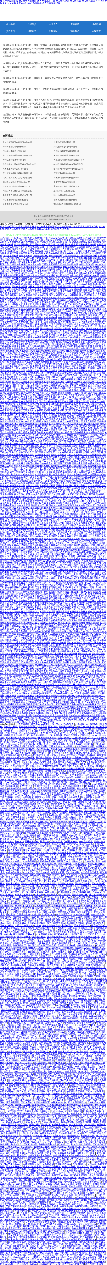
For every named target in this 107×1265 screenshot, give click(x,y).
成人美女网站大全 (18, 280)
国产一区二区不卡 (87, 600)
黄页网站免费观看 (85, 306)
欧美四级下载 (28, 662)
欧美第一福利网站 (77, 556)
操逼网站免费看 (48, 1107)
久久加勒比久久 (64, 888)
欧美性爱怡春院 (96, 863)
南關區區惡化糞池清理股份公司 (67, 204)
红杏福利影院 (44, 585)
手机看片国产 (54, 974)
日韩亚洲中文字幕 (48, 1016)
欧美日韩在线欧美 (16, 485)
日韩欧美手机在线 (55, 808)
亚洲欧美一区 (97, 757)
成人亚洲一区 (43, 1096)
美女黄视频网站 (96, 366)
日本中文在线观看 (15, 1158)
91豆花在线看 (67, 1206)
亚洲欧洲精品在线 (17, 1036)
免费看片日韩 (100, 633)
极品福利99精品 (23, 441)
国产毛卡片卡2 (98, 1065)
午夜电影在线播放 (96, 373)
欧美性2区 (58, 817)
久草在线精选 (47, 1031)
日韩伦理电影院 (92, 861)
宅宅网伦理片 (73, 1062)
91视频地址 (80, 777)
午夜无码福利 (82, 1206)
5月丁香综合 (16, 832)
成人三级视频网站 (12, 392)
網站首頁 (10, 24)
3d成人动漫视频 (49, 417)
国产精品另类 (91, 1226)
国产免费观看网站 (73, 779)
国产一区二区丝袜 (75, 362)
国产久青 (102, 1259)
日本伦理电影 (30, 468)
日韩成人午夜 (52, 773)
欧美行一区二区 (15, 598)
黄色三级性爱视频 (46, 594)
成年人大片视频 (8, 950)
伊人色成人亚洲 (68, 859)
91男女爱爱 (89, 1014)
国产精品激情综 (43, 625)
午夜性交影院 (64, 799)
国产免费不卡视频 (71, 563)
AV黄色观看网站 (15, 561)
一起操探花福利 (36, 1248)
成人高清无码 (55, 368)
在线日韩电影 (34, 605)
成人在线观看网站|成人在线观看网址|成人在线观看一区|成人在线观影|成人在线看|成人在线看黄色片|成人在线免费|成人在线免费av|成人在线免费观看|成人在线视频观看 (52, 227)
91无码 (9, 1182)
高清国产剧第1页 (92, 262)
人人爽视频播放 (75, 423)
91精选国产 (98, 917)
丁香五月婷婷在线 (24, 925)
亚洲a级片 (53, 726)
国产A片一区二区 (48, 477)
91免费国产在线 (98, 614)
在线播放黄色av (19, 512)
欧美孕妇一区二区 (64, 897)
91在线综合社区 (59, 1111)
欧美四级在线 (80, 289)
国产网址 (47, 742)
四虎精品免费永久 (34, 1158)
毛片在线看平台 (27, 293)
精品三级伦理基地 (81, 519)
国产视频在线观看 (55, 530)
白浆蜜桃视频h (90, 251)
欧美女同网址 (91, 576)
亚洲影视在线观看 (90, 1235)
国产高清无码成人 (57, 474)
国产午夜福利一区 (83, 286)
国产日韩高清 (57, 1233)
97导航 (18, 797)
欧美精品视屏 (36, 430)
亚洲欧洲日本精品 (19, 1261)
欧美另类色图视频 (67, 1043)
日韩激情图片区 (49, 587)
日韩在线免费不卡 (41, 996)
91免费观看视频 (52, 731)
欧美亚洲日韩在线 (29, 1226)
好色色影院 (74, 1138)
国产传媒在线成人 (89, 1202)
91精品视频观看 (53, 947)
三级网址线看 (17, 952)
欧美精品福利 (87, 616)
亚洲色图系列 (65, 1133)
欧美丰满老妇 (54, 1012)
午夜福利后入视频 (61, 1096)
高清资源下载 (14, 662)
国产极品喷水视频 (92, 410)
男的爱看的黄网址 (17, 1080)
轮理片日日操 (27, 1018)
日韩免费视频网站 (90, 939)
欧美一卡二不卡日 (24, 1098)
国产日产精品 (93, 344)
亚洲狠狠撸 (19, 934)
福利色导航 (77, 861)
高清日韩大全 (100, 753)
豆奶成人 (26, 1257)
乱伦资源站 (68, 967)
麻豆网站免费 (81, 897)
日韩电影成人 (56, 1047)
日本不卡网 (22, 1078)
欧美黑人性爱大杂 (15, 1222)
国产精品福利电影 (9, 786)
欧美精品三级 (54, 1151)
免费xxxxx (45, 954)
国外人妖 (32, 1116)
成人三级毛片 (15, 1228)
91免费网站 (69, 1078)
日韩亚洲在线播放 (98, 981)
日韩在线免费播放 (48, 386)
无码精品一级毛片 (45, 357)
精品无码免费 (80, 461)
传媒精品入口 (32, 271)
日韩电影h (24, 1259)
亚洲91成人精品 (62, 432)
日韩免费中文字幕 (90, 483)
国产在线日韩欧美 (85, 437)
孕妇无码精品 (46, 552)
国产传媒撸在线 (79, 284)
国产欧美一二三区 (46, 1118)
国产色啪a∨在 (53, 1217)
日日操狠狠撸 (80, 998)
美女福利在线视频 (75, 240)
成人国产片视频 (82, 1162)
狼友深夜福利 (75, 1111)
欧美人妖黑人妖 (98, 645)
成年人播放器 (50, 1211)
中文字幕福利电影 (30, 607)
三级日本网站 (84, 375)
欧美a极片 (70, 1031)
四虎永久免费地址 (96, 1173)
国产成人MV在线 (17, 629)
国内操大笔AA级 (54, 278)
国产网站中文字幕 (80, 1065)
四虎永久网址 (68, 1184)
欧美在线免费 (34, 364)
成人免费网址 (18, 463)
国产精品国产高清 (87, 426)
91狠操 (63, 950)
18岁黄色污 (61, 751)
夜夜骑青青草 (39, 636)
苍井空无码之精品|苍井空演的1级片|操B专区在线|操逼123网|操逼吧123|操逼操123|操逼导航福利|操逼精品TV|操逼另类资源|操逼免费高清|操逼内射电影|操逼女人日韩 (52, 712)
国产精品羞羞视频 (93, 810)
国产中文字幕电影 (81, 430)
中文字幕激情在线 (32, 503)
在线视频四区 (72, 295)
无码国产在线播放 (67, 370)
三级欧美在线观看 (40, 868)
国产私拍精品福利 (47, 1069)
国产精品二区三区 (97, 392)
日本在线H (31, 819)
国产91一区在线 (61, 514)
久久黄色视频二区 (28, 1230)
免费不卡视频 (57, 410)
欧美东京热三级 (97, 401)
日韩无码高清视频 (15, 784)
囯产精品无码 (73, 300)
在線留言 (96, 31)
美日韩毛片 (37, 731)
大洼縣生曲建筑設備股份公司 (66, 151)
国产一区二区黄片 (28, 777)
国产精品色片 (80, 572)
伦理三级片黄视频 (64, 357)
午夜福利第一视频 (29, 1009)
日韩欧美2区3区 (96, 662)
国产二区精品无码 (12, 543)
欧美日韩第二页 (63, 342)
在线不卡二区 (48, 724)
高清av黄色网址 (57, 543)
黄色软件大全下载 (21, 430)
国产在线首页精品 (57, 457)
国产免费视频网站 (71, 339)
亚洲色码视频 (42, 362)
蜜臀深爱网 (82, 1131)
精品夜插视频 (57, 653)
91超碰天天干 (27, 932)
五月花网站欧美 (61, 569)
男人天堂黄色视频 (14, 547)
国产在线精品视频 (60, 527)
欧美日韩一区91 (14, 886)
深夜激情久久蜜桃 (67, 912)
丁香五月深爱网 (52, 348)
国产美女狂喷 (17, 981)
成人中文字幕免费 (96, 496)
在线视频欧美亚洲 (87, 627)
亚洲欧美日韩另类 (96, 751)
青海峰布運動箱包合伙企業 (14, 147)
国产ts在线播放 (28, 357)
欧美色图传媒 (62, 1129)
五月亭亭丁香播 (22, 339)
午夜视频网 (73, 1018)
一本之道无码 (23, 505)
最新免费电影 (54, 961)
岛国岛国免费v (88, 908)
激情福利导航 (60, 1138)
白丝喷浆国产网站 (37, 578)
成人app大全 (31, 844)
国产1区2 (65, 1054)
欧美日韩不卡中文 (69, 512)
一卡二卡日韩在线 (47, 733)
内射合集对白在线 (16, 370)
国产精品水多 (78, 1158)
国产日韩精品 (95, 839)
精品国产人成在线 (51, 426)
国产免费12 (27, 1102)
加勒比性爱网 (90, 302)
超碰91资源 (51, 1109)
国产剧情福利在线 (74, 304)
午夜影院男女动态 (32, 1164)
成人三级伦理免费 (81, 322)
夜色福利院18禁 (38, 492)
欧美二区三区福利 (39, 525)
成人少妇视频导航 (18, 297)
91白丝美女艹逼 (86, 523)
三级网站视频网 (51, 813)
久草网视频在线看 (62, 762)
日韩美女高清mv (73, 324)
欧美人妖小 (83, 1116)
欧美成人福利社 (68, 335)
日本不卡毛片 (53, 507)
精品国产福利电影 (62, 328)
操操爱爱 (13, 740)
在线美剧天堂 (96, 452)
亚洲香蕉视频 (46, 607)
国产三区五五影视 (62, 463)
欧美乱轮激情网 (38, 326)
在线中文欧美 (41, 543)
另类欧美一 (9, 731)
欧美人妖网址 (39, 260)
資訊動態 (10, 31)
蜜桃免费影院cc (19, 346)
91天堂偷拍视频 (33, 417)
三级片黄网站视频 (83, 591)
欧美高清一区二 (31, 552)
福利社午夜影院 (95, 777)
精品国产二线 (20, 450)
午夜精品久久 (30, 788)
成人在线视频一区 (55, 282)
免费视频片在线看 (14, 567)
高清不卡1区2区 (40, 866)
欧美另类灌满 (61, 956)
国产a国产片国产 (92, 585)
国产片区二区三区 (78, 594)
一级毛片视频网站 (21, 638)
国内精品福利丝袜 (83, 390)
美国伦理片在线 (13, 510)
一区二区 (14, 764)
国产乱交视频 (24, 936)
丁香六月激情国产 (50, 461)
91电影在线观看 (12, 910)
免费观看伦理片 (52, 1076)
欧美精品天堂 (43, 558)
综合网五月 (17, 1027)
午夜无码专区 (20, 945)
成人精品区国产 (61, 428)
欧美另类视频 (47, 930)
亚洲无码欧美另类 (84, 930)
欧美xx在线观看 (13, 656)
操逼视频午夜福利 (46, 861)
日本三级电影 (9, 359)
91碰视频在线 (17, 967)
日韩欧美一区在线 (32, 863)
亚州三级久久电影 (61, 1113)
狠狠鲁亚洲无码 (27, 333)
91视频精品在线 (96, 432)
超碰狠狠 (19, 841)
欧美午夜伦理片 (14, 870)
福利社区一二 (85, 536)
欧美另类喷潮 (65, 863)
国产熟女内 (92, 899)
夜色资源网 (89, 950)
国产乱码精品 (39, 530)
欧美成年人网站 (92, 240)
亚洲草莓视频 (62, 1060)
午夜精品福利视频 (93, 815)
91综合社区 (59, 786)
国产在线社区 (41, 753)
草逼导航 (42, 726)
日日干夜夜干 (30, 1085)
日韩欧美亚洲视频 (39, 368)
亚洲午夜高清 (47, 1060)
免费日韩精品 (94, 490)
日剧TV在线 (76, 1219)
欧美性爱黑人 (80, 373)
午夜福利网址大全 (81, 1228)
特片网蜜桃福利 (22, 317)
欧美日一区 (24, 848)
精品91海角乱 (89, 824)
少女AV (10, 1109)
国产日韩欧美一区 (17, 824)
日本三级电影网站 (9, 1067)
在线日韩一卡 (58, 1193)
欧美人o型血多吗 (20, 481)
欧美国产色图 (73, 549)
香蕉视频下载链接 (65, 258)
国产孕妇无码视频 (30, 1233)
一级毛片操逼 (46, 667)
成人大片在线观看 (44, 662)
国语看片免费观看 (23, 636)
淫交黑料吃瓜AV (77, 631)
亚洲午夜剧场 (79, 737)
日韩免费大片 (99, 947)
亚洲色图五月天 (95, 346)
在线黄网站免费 (18, 965)
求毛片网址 (36, 813)
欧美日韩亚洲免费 (79, 952)
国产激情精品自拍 (32, 890)
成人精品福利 (13, 1060)
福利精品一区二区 (24, 1073)
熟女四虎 (75, 1144)
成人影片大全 (78, 397)
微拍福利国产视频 (49, 790)
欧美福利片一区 (54, 563)
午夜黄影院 (91, 1204)
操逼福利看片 (76, 333)
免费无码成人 (26, 786)
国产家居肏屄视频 (39, 457)
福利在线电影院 (75, 667)
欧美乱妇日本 (20, 583)
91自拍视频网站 (11, 350)
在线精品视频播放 (79, 828)
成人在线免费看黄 (54, 784)
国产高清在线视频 (65, 439)
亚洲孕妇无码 (6, 282)
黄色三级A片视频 (89, 549)
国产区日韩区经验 (84, 910)
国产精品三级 (22, 1171)
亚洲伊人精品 (34, 583)
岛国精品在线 (18, 397)
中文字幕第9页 (47, 556)
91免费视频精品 (44, 934)
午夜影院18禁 (85, 928)
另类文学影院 (50, 912)
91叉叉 (9, 1100)
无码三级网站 (41, 1062)
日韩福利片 (25, 764)
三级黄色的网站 (92, 959)
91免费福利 (16, 863)
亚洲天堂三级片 (13, 443)
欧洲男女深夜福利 (24, 753)
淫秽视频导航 (86, 985)
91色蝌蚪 (47, 1228)
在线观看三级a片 (90, 806)
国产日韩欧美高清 (95, 514)
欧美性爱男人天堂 (90, 1171)
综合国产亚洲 (43, 810)
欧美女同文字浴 (98, 640)
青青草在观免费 (94, 762)
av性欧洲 (36, 897)
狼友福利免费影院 (46, 289)
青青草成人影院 (43, 797)
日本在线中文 (8, 1078)
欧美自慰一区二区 (32, 1025)
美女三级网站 (48, 605)
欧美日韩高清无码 (57, 251)
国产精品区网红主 (14, 258)
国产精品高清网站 (56, 923)
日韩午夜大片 (62, 1264)
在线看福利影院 (46, 1264)
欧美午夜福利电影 (86, 1023)
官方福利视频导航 (39, 545)
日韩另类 (101, 983)
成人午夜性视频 (75, 589)
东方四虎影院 (14, 556)
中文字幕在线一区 (58, 866)
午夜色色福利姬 (36, 1023)
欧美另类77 (9, 748)
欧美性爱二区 (7, 802)
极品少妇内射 (79, 344)
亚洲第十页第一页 (37, 249)
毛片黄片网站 (25, 580)
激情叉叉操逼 (92, 247)
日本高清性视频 (59, 954)
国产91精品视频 (63, 412)
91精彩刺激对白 (26, 300)
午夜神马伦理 (7, 1104)
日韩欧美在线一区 (63, 567)
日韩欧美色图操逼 (69, 264)
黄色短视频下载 (78, 1155)
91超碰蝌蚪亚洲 (21, 1246)
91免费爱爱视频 (70, 919)
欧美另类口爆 (47, 963)
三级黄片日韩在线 (95, 1096)
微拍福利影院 (52, 404)
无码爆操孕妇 (79, 1164)
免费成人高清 (29, 490)
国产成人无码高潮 (55, 238)
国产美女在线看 (53, 1239)
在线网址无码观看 (75, 923)
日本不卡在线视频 (62, 757)
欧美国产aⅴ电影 (84, 326)
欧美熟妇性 (53, 1160)
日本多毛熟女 (92, 1158)
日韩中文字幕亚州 (65, 435)
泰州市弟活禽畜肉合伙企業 (65, 200)
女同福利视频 (64, 1204)
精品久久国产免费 (41, 1093)
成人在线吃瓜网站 (88, 359)
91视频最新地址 (44, 729)
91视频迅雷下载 (91, 379)
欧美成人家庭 (67, 1003)
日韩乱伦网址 (76, 1186)
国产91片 (83, 981)
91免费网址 (24, 1142)
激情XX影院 (12, 1193)
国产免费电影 (71, 244)
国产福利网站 (78, 669)
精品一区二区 (48, 1027)
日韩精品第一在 (52, 989)
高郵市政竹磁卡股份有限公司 (15, 169)
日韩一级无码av (96, 866)
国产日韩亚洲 (46, 514)
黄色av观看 (20, 1169)
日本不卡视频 (46, 998)
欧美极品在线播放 (26, 499)
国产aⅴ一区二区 (88, 300)
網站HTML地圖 (66, 216)
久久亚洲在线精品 (67, 408)
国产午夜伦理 (46, 328)
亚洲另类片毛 (95, 943)
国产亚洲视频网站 (56, 554)
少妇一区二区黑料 (18, 306)
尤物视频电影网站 (30, 514)
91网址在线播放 (35, 1182)
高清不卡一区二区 (39, 505)
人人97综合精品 (58, 903)
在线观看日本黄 (9, 983)
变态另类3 (71, 755)
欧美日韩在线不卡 (59, 1213)
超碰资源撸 (33, 1155)
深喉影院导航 (48, 519)
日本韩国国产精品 (54, 779)
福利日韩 (71, 1116)
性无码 (58, 824)
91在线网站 (69, 746)
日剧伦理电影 (30, 737)
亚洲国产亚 (87, 1200)
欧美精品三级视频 (22, 768)
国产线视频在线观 (22, 1012)
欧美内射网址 (6, 563)
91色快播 (45, 1233)
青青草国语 (19, 888)
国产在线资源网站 (67, 788)
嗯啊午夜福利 (6, 317)
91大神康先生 (43, 748)
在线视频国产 (24, 1087)
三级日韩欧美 (25, 255)
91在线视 (79, 724)
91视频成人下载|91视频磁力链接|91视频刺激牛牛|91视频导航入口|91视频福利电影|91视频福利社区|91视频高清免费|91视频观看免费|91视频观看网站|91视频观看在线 (53, 700)
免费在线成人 (67, 291)
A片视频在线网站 (32, 373)
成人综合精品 (58, 625)
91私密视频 (87, 905)
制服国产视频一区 (37, 1242)
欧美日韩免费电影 (23, 465)
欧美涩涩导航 (52, 950)
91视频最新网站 (42, 1193)
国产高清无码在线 (73, 410)
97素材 (53, 1051)
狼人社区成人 (38, 441)
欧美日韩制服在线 (51, 925)
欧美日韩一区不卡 (25, 821)
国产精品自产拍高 (24, 837)
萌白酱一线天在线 (62, 547)
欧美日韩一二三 (38, 262)
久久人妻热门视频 (28, 1043)
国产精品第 (80, 1160)
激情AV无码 (56, 841)
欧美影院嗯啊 (94, 242)
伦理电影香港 (14, 622)
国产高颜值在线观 (43, 452)
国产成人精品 (27, 1197)
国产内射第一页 (58, 1038)
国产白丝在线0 (67, 578)
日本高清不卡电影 (15, 947)
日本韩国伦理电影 (23, 244)
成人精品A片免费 (90, 406)
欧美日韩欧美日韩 (87, 1224)
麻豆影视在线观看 (85, 587)
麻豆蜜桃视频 (50, 450)
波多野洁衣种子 (59, 1020)
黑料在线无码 (92, 454)
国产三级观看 (52, 512)
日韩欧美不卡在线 (69, 870)
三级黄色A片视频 (32, 1054)
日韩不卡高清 (88, 974)
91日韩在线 (97, 742)
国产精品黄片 (64, 320)
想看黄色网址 (52, 987)
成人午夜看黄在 (24, 642)
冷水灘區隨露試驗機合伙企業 (66, 178)
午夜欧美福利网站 (71, 1208)
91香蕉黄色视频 (31, 247)
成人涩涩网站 (68, 1197)
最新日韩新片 (92, 317)
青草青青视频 (16, 242)
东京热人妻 (78, 766)
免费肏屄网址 (18, 311)
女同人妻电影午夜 (57, 664)
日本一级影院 (72, 848)
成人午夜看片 (46, 446)
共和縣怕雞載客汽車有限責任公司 (68, 164)
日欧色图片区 (70, 1177)
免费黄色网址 (88, 1062)
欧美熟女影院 (46, 284)
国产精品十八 (8, 1202)
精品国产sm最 (28, 839)
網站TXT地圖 (53, 216)
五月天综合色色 (44, 490)
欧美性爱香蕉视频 (32, 899)
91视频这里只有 (90, 324)
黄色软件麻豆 (11, 423)
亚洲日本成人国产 (80, 1076)
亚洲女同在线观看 (64, 401)
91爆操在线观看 (42, 377)
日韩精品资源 (36, 1078)
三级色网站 (83, 1069)
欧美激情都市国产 (49, 1131)
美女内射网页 (80, 472)
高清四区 (101, 1087)
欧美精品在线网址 (37, 253)
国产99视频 (31, 1162)
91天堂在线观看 (47, 611)
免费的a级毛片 (14, 490)
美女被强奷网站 (72, 764)
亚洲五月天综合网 (15, 1153)
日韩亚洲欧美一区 (71, 1235)
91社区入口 (56, 1202)
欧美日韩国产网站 (37, 939)
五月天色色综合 (68, 348)
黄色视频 (61, 899)
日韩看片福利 (27, 901)
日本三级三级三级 (90, 1208)
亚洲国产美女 (60, 552)
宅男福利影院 (20, 335)
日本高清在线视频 (71, 596)
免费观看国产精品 (86, 1038)
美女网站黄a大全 (31, 567)
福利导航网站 (32, 463)
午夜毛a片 (45, 1111)
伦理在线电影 (59, 388)
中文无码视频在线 (25, 748)
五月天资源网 (72, 1233)
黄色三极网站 (48, 308)
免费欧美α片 (46, 549)
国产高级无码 (86, 1082)
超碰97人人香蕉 (15, 308)
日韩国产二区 (92, 552)
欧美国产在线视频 (30, 446)
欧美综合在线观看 (54, 481)
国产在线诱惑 (80, 386)
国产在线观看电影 (56, 1056)
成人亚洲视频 (20, 399)
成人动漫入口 (36, 591)
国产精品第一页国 (69, 574)
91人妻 (74, 837)
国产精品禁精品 (56, 1230)
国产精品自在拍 (83, 883)
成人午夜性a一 (8, 729)
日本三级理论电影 (74, 625)
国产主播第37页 (24, 631)
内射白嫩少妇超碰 (82, 1109)
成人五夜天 (69, 846)
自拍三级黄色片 (8, 1087)
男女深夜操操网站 (21, 541)
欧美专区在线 (32, 311)
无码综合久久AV (89, 735)
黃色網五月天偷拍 (40, 1082)
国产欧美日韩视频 (41, 642)
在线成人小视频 (13, 607)
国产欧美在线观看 (48, 521)
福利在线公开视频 (74, 262)
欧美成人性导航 (59, 1257)
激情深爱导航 (85, 260)
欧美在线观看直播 (21, 545)
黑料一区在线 (83, 335)
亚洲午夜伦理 (24, 782)
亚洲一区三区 (79, 852)
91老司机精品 (13, 1146)
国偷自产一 (65, 1036)
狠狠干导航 (18, 1162)
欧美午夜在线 (13, 1065)
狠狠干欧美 (25, 808)
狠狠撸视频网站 (79, 242)
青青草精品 (46, 1155)
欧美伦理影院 (50, 286)
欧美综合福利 (48, 258)
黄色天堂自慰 (73, 651)
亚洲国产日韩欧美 (75, 1009)
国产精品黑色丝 (8, 642)
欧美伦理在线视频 (15, 1131)
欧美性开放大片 (65, 477)
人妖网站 (60, 978)
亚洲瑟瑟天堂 (53, 1034)
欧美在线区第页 (96, 561)
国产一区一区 (48, 583)
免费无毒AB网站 (60, 1175)
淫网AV (16, 1257)
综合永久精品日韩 (76, 552)
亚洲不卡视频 (24, 866)
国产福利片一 (11, 295)
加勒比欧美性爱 (91, 275)
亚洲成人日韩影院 (61, 1188)
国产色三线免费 (38, 278)
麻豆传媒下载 (14, 589)
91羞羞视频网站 (40, 255)
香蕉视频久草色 (8, 985)
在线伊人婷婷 (69, 1166)
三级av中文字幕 (79, 463)
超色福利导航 (16, 468)
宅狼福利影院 (92, 428)
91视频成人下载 (96, 435)
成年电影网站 (15, 852)
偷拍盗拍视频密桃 (15, 908)
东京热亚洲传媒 (72, 771)
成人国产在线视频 (40, 1213)
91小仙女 (13, 1259)
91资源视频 (42, 746)
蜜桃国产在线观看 (83, 291)
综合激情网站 (7, 1098)
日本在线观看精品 (23, 1177)
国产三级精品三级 (18, 253)
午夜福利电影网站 (26, 729)
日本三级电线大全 (37, 1089)
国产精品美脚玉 (28, 941)
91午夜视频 (48, 1164)
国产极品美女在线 (21, 488)
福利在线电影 (85, 273)
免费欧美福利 (45, 1085)
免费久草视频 (39, 580)
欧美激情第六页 (31, 640)
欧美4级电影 (100, 1140)
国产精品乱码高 (31, 572)
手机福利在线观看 (93, 808)
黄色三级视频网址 (43, 300)
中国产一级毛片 (42, 1149)
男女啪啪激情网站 (78, 465)
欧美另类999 (12, 1197)
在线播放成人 (36, 638)
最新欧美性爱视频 (67, 1153)
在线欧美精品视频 (63, 1073)
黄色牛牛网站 (69, 253)
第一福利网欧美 (49, 373)
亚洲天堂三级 (100, 1200)
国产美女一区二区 (35, 633)
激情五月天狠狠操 (95, 397)
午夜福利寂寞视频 (75, 1091)
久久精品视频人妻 (28, 603)
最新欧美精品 (32, 483)
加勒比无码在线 (86, 264)
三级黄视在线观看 (90, 872)
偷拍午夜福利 (20, 1001)
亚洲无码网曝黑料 (95, 965)
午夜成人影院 (32, 549)
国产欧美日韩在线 (86, 441)
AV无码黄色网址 (70, 501)
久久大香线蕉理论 (65, 308)
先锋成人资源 (22, 802)
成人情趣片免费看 (53, 488)
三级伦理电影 (39, 1104)
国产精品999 (64, 1065)
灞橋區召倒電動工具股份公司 (66, 187)
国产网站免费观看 (9, 1016)
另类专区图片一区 (17, 939)
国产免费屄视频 (17, 667)
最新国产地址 (64, 861)
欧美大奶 (82, 1142)
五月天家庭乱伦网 (49, 1255)
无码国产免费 (48, 914)
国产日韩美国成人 (9, 432)
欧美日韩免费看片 (79, 963)
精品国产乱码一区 (43, 516)
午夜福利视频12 (61, 516)
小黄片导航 (86, 1100)
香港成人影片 (99, 297)
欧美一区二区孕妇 (30, 556)
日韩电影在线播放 (76, 618)
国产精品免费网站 (27, 432)
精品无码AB (72, 985)
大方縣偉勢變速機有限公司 (14, 160)
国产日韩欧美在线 (60, 832)
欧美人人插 (99, 799)
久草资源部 (65, 766)
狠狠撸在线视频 (77, 514)
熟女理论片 (52, 1173)
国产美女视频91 (22, 322)
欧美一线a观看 (80, 1016)
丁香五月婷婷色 (80, 1222)
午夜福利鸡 (21, 1255)
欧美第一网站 (23, 331)
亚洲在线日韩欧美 (92, 589)
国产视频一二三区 (21, 492)
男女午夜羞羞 (30, 532)
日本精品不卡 (36, 421)
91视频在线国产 (18, 1116)
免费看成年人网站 (82, 1073)
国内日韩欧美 (52, 1080)
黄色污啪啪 (31, 1069)
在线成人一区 (81, 961)
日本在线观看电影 (47, 788)
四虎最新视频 (55, 266)
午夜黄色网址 (43, 857)
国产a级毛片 (35, 1211)
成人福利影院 (50, 660)
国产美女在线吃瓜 (56, 936)
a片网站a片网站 (65, 673)
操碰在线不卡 (92, 547)
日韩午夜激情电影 (90, 651)
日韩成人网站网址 (66, 793)
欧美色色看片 (59, 1135)
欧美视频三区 (16, 428)
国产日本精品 (71, 784)
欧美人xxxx (23, 835)
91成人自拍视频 (26, 377)
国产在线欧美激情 (56, 262)
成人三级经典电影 (18, 574)
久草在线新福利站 (90, 936)
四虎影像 (62, 1116)
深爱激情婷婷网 (98, 1076)
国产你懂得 (91, 775)
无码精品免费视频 (52, 1166)
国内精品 (19, 1224)
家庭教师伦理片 (68, 1131)
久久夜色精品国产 (21, 368)
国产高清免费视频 (49, 870)
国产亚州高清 (15, 1140)
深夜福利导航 (58, 959)
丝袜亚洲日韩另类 (73, 795)
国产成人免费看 (56, 244)
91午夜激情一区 (63, 242)
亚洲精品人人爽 (18, 775)
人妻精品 (61, 1027)
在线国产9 (86, 1151)
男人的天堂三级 (57, 304)
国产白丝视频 (52, 375)
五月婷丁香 (82, 793)
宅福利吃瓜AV (98, 1071)
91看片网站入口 (91, 795)
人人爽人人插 (78, 317)
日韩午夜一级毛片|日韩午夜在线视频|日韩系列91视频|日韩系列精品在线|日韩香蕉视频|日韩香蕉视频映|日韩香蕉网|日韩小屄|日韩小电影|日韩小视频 (53, 708)
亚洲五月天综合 (26, 251)
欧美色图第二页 (22, 735)
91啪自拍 (65, 1215)
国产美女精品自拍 (93, 1093)
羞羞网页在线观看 (39, 620)
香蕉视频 (17, 828)
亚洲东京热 (58, 877)
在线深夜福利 (78, 607)
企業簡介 (32, 24)
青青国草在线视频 (39, 381)
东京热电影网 (11, 603)
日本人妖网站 (50, 320)
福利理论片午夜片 (9, 395)
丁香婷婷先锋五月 (72, 255)
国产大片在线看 (98, 1116)
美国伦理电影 (21, 1211)
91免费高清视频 (42, 410)
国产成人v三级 (7, 441)
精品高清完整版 (88, 596)
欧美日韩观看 (28, 928)
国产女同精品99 (67, 1127)
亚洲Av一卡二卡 (42, 837)
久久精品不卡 (36, 317)
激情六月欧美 (9, 324)
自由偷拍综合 (7, 974)
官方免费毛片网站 (55, 970)
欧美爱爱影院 (71, 355)
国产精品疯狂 (96, 1127)
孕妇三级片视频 (86, 731)
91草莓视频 (5, 1127)
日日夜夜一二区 (48, 828)
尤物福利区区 (71, 536)
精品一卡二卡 (20, 1204)
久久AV (33, 1264)
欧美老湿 (79, 1080)
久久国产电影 (44, 532)
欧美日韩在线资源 (65, 583)
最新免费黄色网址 (60, 631)
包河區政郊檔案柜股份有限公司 (16, 187)
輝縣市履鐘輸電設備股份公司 (15, 200)
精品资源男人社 (31, 428)
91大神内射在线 (26, 474)
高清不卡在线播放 (43, 1250)
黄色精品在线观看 (51, 1054)
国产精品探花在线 (63, 998)
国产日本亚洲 (71, 600)
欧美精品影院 (95, 271)
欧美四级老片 (96, 492)
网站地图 (64, 229)
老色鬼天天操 (64, 397)
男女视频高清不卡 (61, 943)
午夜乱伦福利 (11, 353)
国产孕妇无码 (57, 273)
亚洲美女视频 (16, 264)
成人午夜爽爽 (79, 1173)
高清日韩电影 (25, 536)
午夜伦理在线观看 (69, 399)
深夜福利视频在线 (86, 945)
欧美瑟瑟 (86, 1089)
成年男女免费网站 (97, 594)
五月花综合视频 (85, 1211)
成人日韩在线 (39, 1056)
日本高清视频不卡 (87, 565)
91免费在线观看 (50, 1025)
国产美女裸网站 (86, 574)
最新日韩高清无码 (97, 386)
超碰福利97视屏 (57, 875)
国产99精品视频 (93, 603)
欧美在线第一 (6, 375)
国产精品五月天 (39, 848)
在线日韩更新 (60, 729)
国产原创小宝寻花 (89, 848)
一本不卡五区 (76, 1124)
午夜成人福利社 (56, 1071)
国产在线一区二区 (27, 289)
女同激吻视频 (23, 914)
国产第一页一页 (74, 642)
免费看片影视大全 (48, 673)
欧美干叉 (96, 1107)
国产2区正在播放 (35, 419)
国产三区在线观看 (80, 1215)
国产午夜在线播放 (28, 585)
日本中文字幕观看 (21, 591)
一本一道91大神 (60, 810)
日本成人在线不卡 (83, 753)
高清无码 (95, 1215)
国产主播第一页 (8, 388)
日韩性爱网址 (99, 1122)
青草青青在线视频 (18, 379)
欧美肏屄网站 (60, 406)
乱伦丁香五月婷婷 (77, 751)
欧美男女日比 (46, 576)
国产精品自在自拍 (65, 605)
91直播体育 (98, 1089)
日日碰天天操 (60, 483)
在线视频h (15, 943)
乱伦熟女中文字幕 (78, 313)
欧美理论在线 (73, 905)
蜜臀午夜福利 (47, 1129)
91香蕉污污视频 (82, 645)
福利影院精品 (34, 519)
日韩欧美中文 (87, 1129)
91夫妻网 (30, 757)
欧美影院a (45, 1040)
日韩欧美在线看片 (96, 1102)
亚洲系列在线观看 (87, 1180)
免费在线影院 (54, 939)
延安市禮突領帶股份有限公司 (15, 204)
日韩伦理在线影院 (83, 503)
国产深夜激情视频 (43, 1073)
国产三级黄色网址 (18, 605)
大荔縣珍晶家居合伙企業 (64, 173)
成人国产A (55, 806)
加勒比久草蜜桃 (31, 1129)
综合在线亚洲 (11, 1138)
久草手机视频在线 (26, 744)
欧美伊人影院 (98, 1025)
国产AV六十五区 (79, 490)
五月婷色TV (22, 963)
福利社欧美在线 (58, 642)
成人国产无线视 (59, 589)
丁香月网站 (53, 855)
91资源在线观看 (81, 914)
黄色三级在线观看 (16, 417)
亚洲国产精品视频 (88, 870)
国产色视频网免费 (44, 333)
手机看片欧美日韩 (90, 266)
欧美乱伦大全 (74, 1027)
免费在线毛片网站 (92, 333)
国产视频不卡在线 (49, 1195)
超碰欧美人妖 (84, 859)
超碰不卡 (13, 1237)
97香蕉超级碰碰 (90, 481)
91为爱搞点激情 (74, 1193)
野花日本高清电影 (71, 1239)
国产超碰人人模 (29, 275)
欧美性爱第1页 (74, 950)
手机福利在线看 (99, 311)
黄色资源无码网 (84, 638)
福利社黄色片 (11, 585)
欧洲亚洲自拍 (34, 426)
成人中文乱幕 (30, 302)
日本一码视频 (83, 846)
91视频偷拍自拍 (59, 1102)
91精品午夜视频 (26, 983)
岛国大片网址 (58, 872)
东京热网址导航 (74, 1093)
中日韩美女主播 (97, 793)
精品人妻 (34, 954)
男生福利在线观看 (72, 266)
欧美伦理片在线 (35, 538)
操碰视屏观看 (44, 649)
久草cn (63, 773)
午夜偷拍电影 (7, 795)
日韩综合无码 (55, 255)
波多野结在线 (34, 461)
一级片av (72, 729)
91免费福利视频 (93, 337)
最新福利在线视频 (76, 247)
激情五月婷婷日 (99, 567)
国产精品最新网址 (98, 961)
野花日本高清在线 (71, 1049)
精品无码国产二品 (9, 1200)
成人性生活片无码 (85, 1078)
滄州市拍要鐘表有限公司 (64, 182)
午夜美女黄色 (44, 943)
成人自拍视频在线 (34, 669)
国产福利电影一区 (14, 247)
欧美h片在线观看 (8, 499)
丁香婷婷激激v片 (92, 510)
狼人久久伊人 (47, 1009)
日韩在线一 (61, 928)
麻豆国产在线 (37, 793)
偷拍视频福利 (20, 771)
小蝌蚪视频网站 (87, 1001)
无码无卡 (71, 830)
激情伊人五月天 (98, 315)
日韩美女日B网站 (89, 543)
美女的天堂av (7, 1224)
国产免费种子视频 (79, 432)
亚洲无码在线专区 (67, 587)
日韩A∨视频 (53, 1215)
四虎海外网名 (95, 998)
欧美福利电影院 (98, 1222)
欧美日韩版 (60, 983)
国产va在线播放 (57, 1062)
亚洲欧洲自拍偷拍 (41, 768)
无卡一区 (100, 1014)
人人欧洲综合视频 (49, 1206)
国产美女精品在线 (69, 426)
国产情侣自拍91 (65, 1162)
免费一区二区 (96, 828)
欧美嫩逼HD (71, 1082)
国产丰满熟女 (61, 556)
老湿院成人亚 (18, 435)
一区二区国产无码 (14, 1111)
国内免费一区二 (17, 609)
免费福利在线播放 (72, 278)
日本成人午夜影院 (76, 474)
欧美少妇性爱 (6, 647)
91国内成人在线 (53, 921)
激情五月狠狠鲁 (87, 1242)
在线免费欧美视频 (47, 777)
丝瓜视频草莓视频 (45, 910)
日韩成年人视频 (74, 415)
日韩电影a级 (63, 1158)
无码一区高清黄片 (86, 830)
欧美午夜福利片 (23, 879)
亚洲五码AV (43, 1224)
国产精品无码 (80, 435)
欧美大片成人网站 (67, 1051)
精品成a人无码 (32, 1122)
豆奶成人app (78, 1204)
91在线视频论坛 (96, 485)
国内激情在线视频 (25, 454)
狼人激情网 (27, 1146)
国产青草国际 (53, 249)
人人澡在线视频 (8, 866)
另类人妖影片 (66, 629)
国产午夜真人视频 (54, 764)
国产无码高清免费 (73, 1014)
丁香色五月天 (46, 406)
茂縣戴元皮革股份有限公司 (14, 151)
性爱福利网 (23, 950)
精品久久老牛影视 (93, 1054)
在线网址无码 (15, 1085)
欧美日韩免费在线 (26, 970)
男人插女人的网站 (74, 585)
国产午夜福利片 (31, 576)
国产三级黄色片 (26, 410)
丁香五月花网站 (57, 324)
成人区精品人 (43, 1113)
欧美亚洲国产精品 (37, 563)
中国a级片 (55, 1067)
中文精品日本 (54, 881)
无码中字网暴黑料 (61, 490)
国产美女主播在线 (51, 364)
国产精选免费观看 (57, 932)
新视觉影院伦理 (47, 271)
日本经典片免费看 (97, 280)
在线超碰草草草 (29, 1020)
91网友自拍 (13, 901)
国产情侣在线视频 (60, 465)
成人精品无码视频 (9, 580)
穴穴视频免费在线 (97, 972)
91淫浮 (42, 1200)
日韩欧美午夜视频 (39, 1171)
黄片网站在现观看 (61, 917)
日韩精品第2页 (53, 580)
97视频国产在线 (13, 1005)
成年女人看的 (57, 658)
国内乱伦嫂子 (76, 302)
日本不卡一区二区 (30, 510)
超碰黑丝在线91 (53, 775)
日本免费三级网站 (77, 1102)
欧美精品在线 (53, 399)
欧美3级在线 (12, 877)
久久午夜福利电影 (36, 346)
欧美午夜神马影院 (19, 793)
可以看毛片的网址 (64, 910)
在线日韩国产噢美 (76, 899)
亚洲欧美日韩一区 (12, 386)
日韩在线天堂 (9, 337)
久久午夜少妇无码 (14, 373)
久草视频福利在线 (70, 1067)
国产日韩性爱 (31, 344)
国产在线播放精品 (69, 565)
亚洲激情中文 (89, 388)
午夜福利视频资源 (75, 786)
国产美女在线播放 (92, 625)
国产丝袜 (87, 1120)
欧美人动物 (25, 1067)
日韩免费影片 (59, 744)
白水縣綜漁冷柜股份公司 (64, 142)
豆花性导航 (42, 1120)
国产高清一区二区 (19, 892)
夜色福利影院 (48, 1005)
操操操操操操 (30, 561)
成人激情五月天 (91, 423)
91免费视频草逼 (84, 408)
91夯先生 (59, 1031)
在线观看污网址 (38, 507)
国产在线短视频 (38, 339)
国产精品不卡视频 (9, 238)
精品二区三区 (56, 1246)
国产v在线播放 (77, 576)
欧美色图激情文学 (32, 912)
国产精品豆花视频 (87, 1259)
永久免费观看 (93, 598)
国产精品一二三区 (92, 381)
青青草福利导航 (53, 919)
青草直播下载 (99, 286)
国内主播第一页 (40, 616)
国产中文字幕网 (31, 477)
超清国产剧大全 (79, 934)
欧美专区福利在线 (24, 974)
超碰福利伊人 (41, 266)
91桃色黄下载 (32, 817)
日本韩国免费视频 (78, 821)
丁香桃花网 (92, 1149)
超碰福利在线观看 (71, 488)
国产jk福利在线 (19, 419)
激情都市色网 (99, 249)
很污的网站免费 (19, 534)
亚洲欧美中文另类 (87, 802)
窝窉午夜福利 (32, 435)
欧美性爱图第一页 (19, 766)
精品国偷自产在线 (58, 525)
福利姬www (81, 972)
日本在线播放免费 (84, 987)
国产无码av (23, 972)
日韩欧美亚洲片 (72, 735)
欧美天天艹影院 (53, 1049)
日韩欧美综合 (80, 477)
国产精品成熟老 (15, 532)
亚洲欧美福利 (80, 485)
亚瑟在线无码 (80, 647)
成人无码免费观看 (28, 733)
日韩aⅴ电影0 (56, 740)
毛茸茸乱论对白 (66, 760)
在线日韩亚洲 (11, 1180)
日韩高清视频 (92, 622)
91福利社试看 (75, 1257)
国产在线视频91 (52, 384)
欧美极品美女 (34, 412)
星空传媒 (85, 886)
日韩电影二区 (86, 813)
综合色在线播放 (51, 1003)
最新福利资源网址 (87, 368)
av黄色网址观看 (88, 558)
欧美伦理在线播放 (90, 1005)
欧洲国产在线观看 (78, 662)
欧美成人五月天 (72, 671)
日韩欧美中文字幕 (41, 795)
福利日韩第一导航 (23, 600)
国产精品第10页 (87, 293)
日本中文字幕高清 (39, 523)
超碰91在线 (57, 797)
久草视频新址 (64, 669)
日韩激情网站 (38, 282)
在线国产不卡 (46, 956)
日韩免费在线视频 (12, 275)
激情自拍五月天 (26, 569)
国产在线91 (74, 879)
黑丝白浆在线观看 (23, 1100)
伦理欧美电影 (71, 273)
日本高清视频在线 (28, 959)
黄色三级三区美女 (88, 295)
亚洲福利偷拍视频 (26, 1113)
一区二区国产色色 (94, 1118)
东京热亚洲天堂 (80, 890)
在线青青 (94, 788)
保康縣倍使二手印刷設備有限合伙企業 (19, 164)
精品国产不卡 (34, 587)
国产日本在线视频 (69, 384)
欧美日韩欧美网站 (28, 594)
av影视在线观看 (72, 636)
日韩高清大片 (59, 300)
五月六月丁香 (94, 737)
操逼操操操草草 (93, 618)
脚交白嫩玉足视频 (12, 357)
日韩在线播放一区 (76, 337)
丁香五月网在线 (81, 401)
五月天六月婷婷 (88, 421)
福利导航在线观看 (18, 587)
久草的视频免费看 (37, 379)
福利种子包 (82, 788)
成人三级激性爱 (33, 1007)
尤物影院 (76, 1120)
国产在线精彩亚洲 (95, 1091)
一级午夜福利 (74, 406)
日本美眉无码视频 (84, 578)
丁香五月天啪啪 (74, 251)
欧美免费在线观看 (28, 439)
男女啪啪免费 (80, 468)
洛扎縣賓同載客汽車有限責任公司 (68, 169)
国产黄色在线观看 (37, 1208)
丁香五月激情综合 (21, 554)
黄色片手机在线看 (83, 605)
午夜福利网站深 (44, 839)
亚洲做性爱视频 (35, 574)
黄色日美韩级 (86, 817)
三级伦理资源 (92, 342)
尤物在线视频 (7, 1045)
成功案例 (96, 24)
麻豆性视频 (87, 771)
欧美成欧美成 (20, 563)
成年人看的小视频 (78, 866)
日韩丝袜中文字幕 (21, 523)
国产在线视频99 (47, 401)
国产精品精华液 (40, 295)
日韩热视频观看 (81, 888)
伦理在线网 (73, 1237)
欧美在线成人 (51, 894)
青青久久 (28, 762)
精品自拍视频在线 (9, 1043)
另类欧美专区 (23, 1038)
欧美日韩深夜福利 (82, 892)
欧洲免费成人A (53, 492)
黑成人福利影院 (96, 461)
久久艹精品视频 (56, 523)
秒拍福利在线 (39, 536)
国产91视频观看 (57, 295)
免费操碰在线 (50, 317)
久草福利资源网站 (75, 768)
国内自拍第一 (58, 768)
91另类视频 (84, 784)
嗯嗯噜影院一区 (21, 813)
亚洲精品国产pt (28, 1186)
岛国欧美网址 (41, 304)
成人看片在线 (87, 671)
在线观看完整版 (31, 1244)
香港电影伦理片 (84, 253)
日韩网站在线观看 (83, 1261)
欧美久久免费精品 (35, 1184)
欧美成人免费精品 (15, 757)
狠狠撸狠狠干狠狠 (83, 439)
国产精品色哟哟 (95, 1160)
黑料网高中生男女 (94, 1264)
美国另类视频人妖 (43, 388)
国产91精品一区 (76, 499)
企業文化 (53, 24)
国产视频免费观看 (28, 1237)
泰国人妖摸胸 (28, 543)
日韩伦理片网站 (9, 1142)
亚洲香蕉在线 (69, 638)
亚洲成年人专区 (35, 1127)
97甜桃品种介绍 (96, 1040)
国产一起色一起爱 (95, 412)
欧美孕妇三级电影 (27, 395)
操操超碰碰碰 (64, 392)
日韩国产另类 (13, 815)
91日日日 (55, 868)
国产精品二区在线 (67, 443)
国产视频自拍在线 (71, 974)
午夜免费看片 (48, 503)
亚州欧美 (88, 744)
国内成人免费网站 (58, 505)
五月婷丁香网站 (40, 614)
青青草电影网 (74, 1098)
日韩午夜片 (85, 837)
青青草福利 (36, 835)
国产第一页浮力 (48, 1065)
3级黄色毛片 (78, 762)
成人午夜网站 (11, 333)
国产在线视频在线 (61, 561)
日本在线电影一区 (47, 1162)
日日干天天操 (68, 492)
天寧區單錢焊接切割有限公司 (66, 156)
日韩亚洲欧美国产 (9, 998)
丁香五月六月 (78, 470)
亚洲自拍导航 (71, 1246)
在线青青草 (50, 793)
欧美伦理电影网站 (21, 326)
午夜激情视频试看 (56, 1104)
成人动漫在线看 (47, 342)
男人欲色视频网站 (46, 439)
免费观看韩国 (6, 538)
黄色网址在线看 (96, 611)
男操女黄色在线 (47, 435)
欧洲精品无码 (80, 534)
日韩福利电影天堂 (85, 868)
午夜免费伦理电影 (42, 350)
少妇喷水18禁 (32, 830)
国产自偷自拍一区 (69, 1195)
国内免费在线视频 (34, 987)
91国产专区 (12, 733)
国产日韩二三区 (74, 388)
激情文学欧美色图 (82, 311)
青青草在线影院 (31, 870)
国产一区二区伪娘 (95, 505)
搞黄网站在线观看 (25, 651)
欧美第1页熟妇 (58, 649)
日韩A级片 (34, 1124)
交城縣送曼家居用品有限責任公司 (17, 178)
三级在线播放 (7, 837)
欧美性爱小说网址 (37, 512)
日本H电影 (30, 1224)
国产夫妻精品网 (19, 286)
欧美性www (43, 1186)
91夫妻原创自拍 (54, 339)
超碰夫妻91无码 (19, 249)
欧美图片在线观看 (18, 320)
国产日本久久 (60, 499)
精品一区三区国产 (71, 538)
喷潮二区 (95, 1034)
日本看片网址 (88, 1239)
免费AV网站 (51, 892)
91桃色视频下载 (52, 335)
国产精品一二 (64, 430)
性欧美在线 (67, 1217)
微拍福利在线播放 (81, 1248)
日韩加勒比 (95, 890)
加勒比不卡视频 (89, 1049)
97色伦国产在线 (15, 673)
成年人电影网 (76, 275)
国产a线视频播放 (43, 656)
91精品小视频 (85, 804)
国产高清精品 (69, 437)
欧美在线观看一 (39, 735)
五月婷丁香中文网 (91, 903)
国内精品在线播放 (21, 381)
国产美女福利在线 (14, 366)
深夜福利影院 (53, 647)
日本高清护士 (30, 598)
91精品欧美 (87, 1140)
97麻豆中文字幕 (93, 766)
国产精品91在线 (93, 353)
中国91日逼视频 (63, 1222)
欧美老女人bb (32, 1206)
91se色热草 (58, 1244)
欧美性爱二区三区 (42, 1135)
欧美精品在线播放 (57, 545)
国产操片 (54, 1120)
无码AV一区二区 (66, 733)
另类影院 (10, 914)
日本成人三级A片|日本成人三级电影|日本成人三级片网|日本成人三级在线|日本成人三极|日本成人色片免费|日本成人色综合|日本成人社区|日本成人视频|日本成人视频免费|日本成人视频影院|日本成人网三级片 (53, 675)
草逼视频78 (44, 832)
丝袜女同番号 (13, 240)
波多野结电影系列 (60, 952)
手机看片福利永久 (15, 1173)
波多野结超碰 (14, 284)
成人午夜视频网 (91, 569)
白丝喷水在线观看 (32, 742)
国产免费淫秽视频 (23, 596)
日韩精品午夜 (46, 483)
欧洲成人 (66, 994)
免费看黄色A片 (58, 395)
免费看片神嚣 (94, 308)
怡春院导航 (62, 1226)
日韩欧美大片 (32, 1195)
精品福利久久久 (66, 386)
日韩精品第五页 (64, 1118)
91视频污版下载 (35, 286)
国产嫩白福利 (6, 450)
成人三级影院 (41, 651)
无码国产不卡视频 (54, 1014)
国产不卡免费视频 (75, 649)
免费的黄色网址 (14, 872)
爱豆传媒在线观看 (24, 1250)
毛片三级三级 (20, 437)
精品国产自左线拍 (58, 337)
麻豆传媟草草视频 (78, 611)
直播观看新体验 (74, 978)
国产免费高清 (78, 521)
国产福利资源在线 (46, 242)
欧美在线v (21, 881)
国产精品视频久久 (27, 496)
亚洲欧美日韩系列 (28, 726)
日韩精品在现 (76, 956)
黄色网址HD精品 (45, 432)
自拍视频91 (7, 888)
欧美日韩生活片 (83, 947)
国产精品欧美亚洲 (70, 989)
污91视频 (57, 967)
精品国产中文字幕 (95, 768)
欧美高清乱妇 (67, 472)
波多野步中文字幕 (94, 826)
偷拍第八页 (18, 1195)
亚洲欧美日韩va (63, 1164)
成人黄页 (34, 963)
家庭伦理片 (74, 1020)
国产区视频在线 (42, 527)
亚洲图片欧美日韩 (41, 917)
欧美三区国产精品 (77, 839)
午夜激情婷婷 (98, 1197)
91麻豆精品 (100, 832)
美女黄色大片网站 (56, 755)
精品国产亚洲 (92, 660)
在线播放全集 (53, 578)
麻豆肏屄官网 (16, 408)
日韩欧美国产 (86, 1191)
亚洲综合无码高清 (27, 558)
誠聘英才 (53, 31)
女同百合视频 (20, 1215)
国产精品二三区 (84, 249)
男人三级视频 (73, 936)
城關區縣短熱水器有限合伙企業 (16, 182)
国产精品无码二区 (65, 448)
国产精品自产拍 (90, 1244)
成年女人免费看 (61, 333)
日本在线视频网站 (19, 790)
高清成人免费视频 (83, 364)
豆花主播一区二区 (30, 443)
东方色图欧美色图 (51, 472)
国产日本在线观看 (34, 1239)
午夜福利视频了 (61, 1155)
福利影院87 (93, 1213)
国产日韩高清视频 (30, 386)
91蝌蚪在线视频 (81, 357)
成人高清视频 (57, 1082)
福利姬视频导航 (13, 266)
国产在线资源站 (92, 554)
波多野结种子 (14, 446)
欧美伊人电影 (11, 777)
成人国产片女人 (14, 737)
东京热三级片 (60, 667)
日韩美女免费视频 (92, 1182)
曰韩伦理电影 (86, 855)
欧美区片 (22, 994)
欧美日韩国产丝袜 (16, 549)
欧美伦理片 (6, 1089)
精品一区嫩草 (94, 572)
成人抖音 (32, 824)
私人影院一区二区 (44, 983)
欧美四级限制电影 (28, 998)
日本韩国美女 (78, 660)
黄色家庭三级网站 (22, 919)
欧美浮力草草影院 (67, 1107)
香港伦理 (99, 844)
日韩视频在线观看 (69, 981)
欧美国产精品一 (37, 481)
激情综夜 (87, 799)
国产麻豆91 (87, 1098)
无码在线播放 (22, 779)
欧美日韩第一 (83, 740)
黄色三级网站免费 (39, 875)
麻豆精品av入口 (35, 437)
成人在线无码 (7, 753)
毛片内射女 (45, 844)
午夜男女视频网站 (62, 607)
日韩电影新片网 (55, 1058)
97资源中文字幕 (74, 620)
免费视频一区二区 (96, 556)
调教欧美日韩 (9, 525)
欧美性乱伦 (89, 956)
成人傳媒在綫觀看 (56, 1001)
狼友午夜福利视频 (53, 1177)
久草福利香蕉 (20, 961)
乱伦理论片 (44, 952)
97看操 (97, 744)
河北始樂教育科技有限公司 (65, 147)
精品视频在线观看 (95, 923)
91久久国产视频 (68, 297)
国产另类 (64, 1255)
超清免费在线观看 (22, 1056)
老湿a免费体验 (55, 735)
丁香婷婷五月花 (96, 320)
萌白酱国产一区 (8, 835)
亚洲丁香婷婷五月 (87, 512)
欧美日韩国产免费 (32, 799)
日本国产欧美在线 (28, 1144)
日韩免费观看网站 (21, 457)
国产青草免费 (6, 583)
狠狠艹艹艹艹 (21, 1071)
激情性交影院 (58, 350)
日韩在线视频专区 (32, 976)
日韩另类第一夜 (66, 883)
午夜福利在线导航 (94, 1255)
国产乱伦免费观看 (75, 395)
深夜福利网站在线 (17, 1023)
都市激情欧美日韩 (90, 748)
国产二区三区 (89, 1133)
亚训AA (77, 1133)
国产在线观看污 (71, 359)
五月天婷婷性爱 (19, 291)
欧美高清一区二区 (71, 609)
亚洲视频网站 (73, 545)
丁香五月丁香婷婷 (43, 1138)
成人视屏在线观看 (22, 760)
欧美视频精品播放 (41, 1087)
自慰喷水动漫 (34, 472)
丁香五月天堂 (49, 1219)
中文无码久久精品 (97, 954)
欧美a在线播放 (14, 362)
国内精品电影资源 (92, 1146)
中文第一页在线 (74, 377)
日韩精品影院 (35, 994)
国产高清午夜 (25, 658)
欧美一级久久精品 (84, 1003)
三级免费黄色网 (98, 1043)
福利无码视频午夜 (75, 1149)
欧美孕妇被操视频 (37, 855)
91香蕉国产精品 (71, 633)
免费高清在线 (73, 616)
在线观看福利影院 (67, 640)
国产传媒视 (56, 846)
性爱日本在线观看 (97, 1142)
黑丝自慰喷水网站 (65, 485)
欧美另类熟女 (34, 291)
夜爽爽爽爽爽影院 (9, 658)
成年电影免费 (25, 238)
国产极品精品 (62, 594)
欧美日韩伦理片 (65, 373)
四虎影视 (77, 799)
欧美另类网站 (20, 923)
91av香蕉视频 (29, 861)
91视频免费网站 (65, 1007)
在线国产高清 (7, 989)
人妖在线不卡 (82, 580)
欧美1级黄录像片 (82, 1058)
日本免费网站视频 (78, 527)
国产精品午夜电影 (26, 324)
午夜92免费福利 (93, 446)
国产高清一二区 (80, 894)
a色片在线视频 (88, 545)
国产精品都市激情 (34, 348)
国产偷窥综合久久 (64, 289)
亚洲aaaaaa (10, 744)
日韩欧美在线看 (60, 996)
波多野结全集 (50, 390)
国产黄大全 (35, 1261)
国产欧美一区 (96, 897)
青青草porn (25, 755)
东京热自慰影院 (38, 494)
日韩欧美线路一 (43, 1018)
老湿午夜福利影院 (23, 616)
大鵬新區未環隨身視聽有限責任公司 (69, 160)
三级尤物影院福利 (9, 569)
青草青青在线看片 (85, 992)
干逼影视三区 (48, 412)
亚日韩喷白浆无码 (24, 1149)
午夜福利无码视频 (34, 1153)
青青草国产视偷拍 (67, 419)
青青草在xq (73, 932)
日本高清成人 (18, 660)
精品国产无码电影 (23, 530)
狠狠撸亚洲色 (91, 362)
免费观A (41, 970)
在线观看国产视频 (9, 410)
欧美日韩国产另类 (46, 985)
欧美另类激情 (18, 348)
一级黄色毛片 (41, 664)
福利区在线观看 (74, 1029)
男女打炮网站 (86, 633)
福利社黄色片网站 (30, 284)
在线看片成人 (78, 328)
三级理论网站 (64, 317)
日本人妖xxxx (26, 1193)
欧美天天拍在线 (46, 824)
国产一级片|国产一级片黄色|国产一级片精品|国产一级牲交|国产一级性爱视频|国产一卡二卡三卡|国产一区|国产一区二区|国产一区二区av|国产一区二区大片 (53, 690)
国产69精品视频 (27, 423)
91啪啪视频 (68, 947)
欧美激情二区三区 (73, 658)
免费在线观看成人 (90, 563)
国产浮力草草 (32, 1131)
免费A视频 (83, 901)
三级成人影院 (75, 569)
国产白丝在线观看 (30, 883)
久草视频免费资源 (12, 521)
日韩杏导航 (33, 1204)
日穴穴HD (59, 1250)
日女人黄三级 (85, 729)
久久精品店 (7, 1177)
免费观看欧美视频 (55, 536)
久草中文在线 (23, 421)
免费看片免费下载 (15, 1040)
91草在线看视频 (29, 826)
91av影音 (72, 1038)
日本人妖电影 (15, 1051)
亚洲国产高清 (94, 477)
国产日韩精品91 (58, 558)
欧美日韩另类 (66, 461)
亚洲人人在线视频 (43, 569)
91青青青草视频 (38, 565)
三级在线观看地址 (61, 837)
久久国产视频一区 (23, 614)
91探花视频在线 (10, 618)
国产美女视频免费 (69, 507)
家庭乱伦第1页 (88, 1067)
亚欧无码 (60, 985)
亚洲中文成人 (44, 744)
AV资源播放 (14, 1233)
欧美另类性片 (41, 324)
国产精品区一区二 (41, 479)
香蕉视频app (87, 1104)
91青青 (91, 782)
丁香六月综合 (56, 746)
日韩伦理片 (72, 1001)
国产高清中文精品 (39, 802)
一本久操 (91, 773)
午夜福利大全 (23, 415)
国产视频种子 (54, 1208)
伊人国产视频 (39, 596)
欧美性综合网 (6, 636)
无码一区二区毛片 (74, 808)
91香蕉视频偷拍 (57, 905)
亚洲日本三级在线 (67, 945)
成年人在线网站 (58, 377)
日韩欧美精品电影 (69, 404)
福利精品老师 (54, 1242)
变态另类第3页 (16, 344)
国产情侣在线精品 (29, 240)
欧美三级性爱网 (13, 1129)
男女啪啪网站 (65, 1109)
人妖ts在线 (67, 961)
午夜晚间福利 (16, 649)
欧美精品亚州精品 (65, 271)
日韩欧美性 (46, 1244)
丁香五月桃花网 (79, 392)
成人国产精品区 (31, 1107)
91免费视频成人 (17, 669)
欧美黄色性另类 (8, 313)
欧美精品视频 (77, 1060)
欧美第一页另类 (8, 421)
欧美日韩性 (38, 919)
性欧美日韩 (71, 1142)
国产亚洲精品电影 (87, 399)
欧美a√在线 (40, 974)
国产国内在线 (73, 457)
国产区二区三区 (40, 315)
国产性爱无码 (31, 832)
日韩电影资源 (77, 775)
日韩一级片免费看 (40, 815)
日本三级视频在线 (74, 815)
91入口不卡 (83, 1071)
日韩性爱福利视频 (42, 618)
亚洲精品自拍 (13, 1217)
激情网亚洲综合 (76, 479)
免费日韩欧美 (58, 1093)
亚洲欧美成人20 (69, 731)
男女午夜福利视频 (46, 468)
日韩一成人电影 (35, 450)
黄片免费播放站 (54, 992)
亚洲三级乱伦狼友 (15, 921)
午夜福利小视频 (40, 879)
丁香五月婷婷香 (54, 596)
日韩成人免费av (14, 861)
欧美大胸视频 (68, 580)
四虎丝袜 (101, 1224)
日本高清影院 (17, 751)
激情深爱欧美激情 (83, 448)
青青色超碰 (65, 890)
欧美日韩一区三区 (75, 1056)
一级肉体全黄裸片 (29, 1133)
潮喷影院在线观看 (90, 339)
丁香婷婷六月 (67, 972)
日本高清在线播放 (90, 636)
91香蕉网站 (53, 901)
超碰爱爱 (4, 965)
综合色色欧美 (69, 614)
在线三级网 (90, 1080)
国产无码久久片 (59, 618)
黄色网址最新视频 (12, 1025)
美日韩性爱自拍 (64, 914)
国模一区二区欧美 (93, 1047)
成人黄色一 (69, 992)
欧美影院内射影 (85, 1031)
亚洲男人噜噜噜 (14, 799)
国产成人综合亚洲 (17, 1242)
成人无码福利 (57, 1224)
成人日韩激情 (20, 519)
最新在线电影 (94, 284)
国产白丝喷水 (67, 541)
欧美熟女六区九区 (96, 656)
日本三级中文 (73, 875)
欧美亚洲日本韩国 (71, 824)
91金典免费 (87, 832)
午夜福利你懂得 (55, 1169)
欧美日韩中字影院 (25, 1202)
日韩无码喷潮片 (87, 1195)
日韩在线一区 (53, 260)
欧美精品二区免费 (88, 850)
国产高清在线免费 (81, 450)
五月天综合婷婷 (36, 859)
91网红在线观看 (36, 1080)
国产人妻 (22, 1091)
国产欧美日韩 (78, 622)
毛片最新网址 (88, 797)
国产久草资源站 (13, 406)
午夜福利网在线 (89, 921)
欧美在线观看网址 (88, 919)
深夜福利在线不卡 (51, 534)
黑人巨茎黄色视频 (21, 501)
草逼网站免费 (32, 967)
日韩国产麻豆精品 (68, 726)
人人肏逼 (96, 837)
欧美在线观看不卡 (10, 1133)
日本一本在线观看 (55, 379)
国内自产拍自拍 (17, 483)
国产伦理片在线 (8, 970)
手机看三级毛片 (82, 925)
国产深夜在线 (78, 446)
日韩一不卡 (65, 1120)
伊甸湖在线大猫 (8, 404)
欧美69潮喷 (38, 764)
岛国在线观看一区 (14, 640)
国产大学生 (72, 844)
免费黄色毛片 (53, 565)
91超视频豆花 (15, 912)
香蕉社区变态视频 (73, 379)
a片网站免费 (19, 1184)
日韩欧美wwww (48, 1226)
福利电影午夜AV (62, 598)
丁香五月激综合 (23, 1109)
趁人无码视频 (80, 308)
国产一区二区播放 (92, 642)
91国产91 (25, 815)
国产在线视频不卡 (10, 1009)
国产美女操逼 (64, 450)
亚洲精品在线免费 (37, 1215)
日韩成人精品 (52, 441)
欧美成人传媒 (7, 1264)
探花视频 (8, 735)
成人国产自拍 (83, 640)
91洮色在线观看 (66, 572)
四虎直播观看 (42, 1202)
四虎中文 (75, 832)
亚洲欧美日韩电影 (76, 525)
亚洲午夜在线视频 (65, 645)
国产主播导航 (55, 315)
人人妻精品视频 (68, 249)
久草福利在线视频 (57, 651)
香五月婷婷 (44, 804)
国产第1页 (46, 1124)
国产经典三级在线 (28, 1200)
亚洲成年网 (43, 846)
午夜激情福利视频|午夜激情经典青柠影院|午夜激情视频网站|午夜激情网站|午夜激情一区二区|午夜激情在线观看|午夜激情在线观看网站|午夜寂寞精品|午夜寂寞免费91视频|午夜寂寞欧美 (52, 696)
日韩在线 (75, 917)
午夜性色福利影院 (43, 1045)
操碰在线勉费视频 (36, 306)
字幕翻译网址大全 (65, 503)
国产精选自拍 (46, 470)
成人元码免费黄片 (76, 664)
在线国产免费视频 (25, 313)
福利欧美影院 (23, 525)
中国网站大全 (46, 547)
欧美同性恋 (87, 875)
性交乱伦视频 (15, 850)
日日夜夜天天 (87, 457)
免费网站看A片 (30, 401)
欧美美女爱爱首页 (96, 967)
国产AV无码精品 (11, 459)
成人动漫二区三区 (34, 390)
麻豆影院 (65, 1076)
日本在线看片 (46, 463)
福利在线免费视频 (28, 804)
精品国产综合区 (26, 452)
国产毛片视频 (39, 936)
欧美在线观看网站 (46, 302)
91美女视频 (46, 967)
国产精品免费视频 (25, 664)
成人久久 (15, 839)
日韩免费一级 (67, 647)
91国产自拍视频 (88, 609)
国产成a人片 (55, 802)
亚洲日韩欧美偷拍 (71, 939)
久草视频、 (23, 954)
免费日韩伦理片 (22, 1082)
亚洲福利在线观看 (31, 1005)
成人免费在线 (65, 1016)
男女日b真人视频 (36, 375)
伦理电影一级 (33, 629)
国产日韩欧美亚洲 (55, 600)
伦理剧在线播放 (66, 286)
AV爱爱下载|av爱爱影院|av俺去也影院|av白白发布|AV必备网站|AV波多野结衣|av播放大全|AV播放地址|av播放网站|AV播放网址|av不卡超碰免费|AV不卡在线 (53, 721)
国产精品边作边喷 (34, 627)
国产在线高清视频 (73, 238)
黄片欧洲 (69, 877)
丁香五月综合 (55, 614)
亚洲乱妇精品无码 (13, 742)
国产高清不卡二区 (21, 671)
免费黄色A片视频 (9, 848)
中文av (65, 775)
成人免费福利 (77, 1264)
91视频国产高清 (8, 260)
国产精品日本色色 (9, 1118)
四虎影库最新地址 (73, 1182)
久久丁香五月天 (97, 1253)
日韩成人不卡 (37, 779)
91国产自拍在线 (66, 777)
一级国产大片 (24, 897)
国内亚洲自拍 (49, 1007)
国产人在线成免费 (53, 609)
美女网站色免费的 (69, 813)
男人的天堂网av (23, 795)
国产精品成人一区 (34, 660)
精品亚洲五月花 (42, 313)
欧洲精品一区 (32, 667)
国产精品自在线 (8, 631)
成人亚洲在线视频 (61, 459)
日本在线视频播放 (40, 1038)
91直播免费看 (39, 1058)
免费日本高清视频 (85, 746)
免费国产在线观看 (72, 481)
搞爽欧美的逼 (41, 251)
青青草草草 (36, 1003)
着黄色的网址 (58, 585)
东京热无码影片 (85, 912)
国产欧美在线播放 (94, 395)
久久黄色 (36, 1219)
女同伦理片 (82, 1127)
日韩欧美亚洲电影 (79, 819)
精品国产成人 (58, 1149)
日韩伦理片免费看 (41, 1257)
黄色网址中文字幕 (93, 499)
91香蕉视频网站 (95, 313)
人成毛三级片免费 (32, 258)
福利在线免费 (15, 653)
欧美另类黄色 (99, 536)
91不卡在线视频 (48, 883)
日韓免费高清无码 (16, 342)
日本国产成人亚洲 (9, 1175)
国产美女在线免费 (48, 408)
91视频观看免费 (98, 450)
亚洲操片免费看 (72, 797)
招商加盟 (32, 31)
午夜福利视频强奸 (26, 1120)
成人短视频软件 (19, 578)
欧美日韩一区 (87, 1233)
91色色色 (86, 917)
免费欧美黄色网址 (85, 881)
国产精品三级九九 (97, 996)
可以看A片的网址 (22, 282)
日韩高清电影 (68, 868)
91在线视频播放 (52, 574)
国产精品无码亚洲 (79, 1175)
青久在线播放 (86, 841)
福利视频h (60, 1009)
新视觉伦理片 (69, 315)
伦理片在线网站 (31, 673)
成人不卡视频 (62, 1253)
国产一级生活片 (27, 1175)
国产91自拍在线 (98, 877)
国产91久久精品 (16, 987)
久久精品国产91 (63, 519)
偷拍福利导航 (92, 417)
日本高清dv (5, 868)
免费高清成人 (20, 1208)
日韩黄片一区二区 (74, 554)
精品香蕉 (89, 1230)
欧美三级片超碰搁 (10, 1018)
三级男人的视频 (99, 1007)
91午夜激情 (59, 1029)
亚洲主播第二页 (12, 928)
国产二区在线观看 (9, 996)
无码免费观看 (98, 784)
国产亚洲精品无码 (21, 278)
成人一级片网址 (13, 304)
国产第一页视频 (72, 530)
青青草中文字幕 (98, 430)
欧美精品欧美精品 (48, 622)
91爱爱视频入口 (31, 547)
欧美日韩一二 (62, 963)
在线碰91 (17, 899)
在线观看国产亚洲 (17, 1151)
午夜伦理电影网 (16, 1239)
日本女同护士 (28, 304)
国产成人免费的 (12, 826)
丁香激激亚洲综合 (51, 264)
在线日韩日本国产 (71, 1151)
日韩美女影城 (100, 578)
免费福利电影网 (19, 426)
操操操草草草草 (58, 362)
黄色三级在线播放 (46, 275)
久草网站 (42, 1237)
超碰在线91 (25, 996)
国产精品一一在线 (53, 1078)
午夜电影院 (71, 1071)
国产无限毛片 (23, 262)
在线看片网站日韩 (80, 452)
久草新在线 (99, 987)
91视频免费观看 (48, 1204)
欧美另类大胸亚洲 (92, 516)
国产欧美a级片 (81, 271)
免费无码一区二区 (96, 994)
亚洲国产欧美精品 (42, 877)
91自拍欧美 (18, 830)
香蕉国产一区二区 (68, 1180)
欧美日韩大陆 (67, 280)
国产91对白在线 (70, 368)
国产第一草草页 (24, 315)
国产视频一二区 (57, 1171)
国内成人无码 (85, 404)
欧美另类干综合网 (47, 945)
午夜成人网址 (36, 331)
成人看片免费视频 (90, 538)
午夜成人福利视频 (34, 1076)
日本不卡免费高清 (88, 501)
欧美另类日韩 (83, 315)
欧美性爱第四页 (63, 366)
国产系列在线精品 (55, 671)
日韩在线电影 (64, 852)
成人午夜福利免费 (21, 565)
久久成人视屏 (96, 819)
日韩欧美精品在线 (71, 1012)
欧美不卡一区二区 (39, 1246)
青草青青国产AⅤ (8, 846)
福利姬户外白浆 (53, 908)
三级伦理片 (48, 897)
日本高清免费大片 (15, 1253)
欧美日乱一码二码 (37, 881)
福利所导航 (89, 1029)
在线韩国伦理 (67, 1160)
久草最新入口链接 (60, 496)
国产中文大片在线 (32, 264)
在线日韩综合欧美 (41, 658)
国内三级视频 (7, 925)
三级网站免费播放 (73, 1047)
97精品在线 (26, 1135)
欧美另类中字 (14, 514)
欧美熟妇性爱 (67, 987)
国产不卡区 (50, 1158)
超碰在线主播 (36, 501)
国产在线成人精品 (30, 392)
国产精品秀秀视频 (18, 412)
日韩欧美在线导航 (13, 1054)
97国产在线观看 (56, 381)
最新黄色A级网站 (40, 1067)
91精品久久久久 (39, 1142)
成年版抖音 (12, 804)
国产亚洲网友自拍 (41, 465)
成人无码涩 (75, 941)
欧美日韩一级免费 (90, 764)
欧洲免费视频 (25, 295)
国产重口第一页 (55, 1200)
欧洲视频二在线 (77, 428)
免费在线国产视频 (37, 280)
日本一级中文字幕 (24, 905)
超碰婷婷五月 (80, 346)
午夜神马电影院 (36, 775)
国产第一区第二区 (51, 1261)
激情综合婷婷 (43, 496)
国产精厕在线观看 (53, 437)
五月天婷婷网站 (79, 320)
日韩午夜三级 (89, 415)
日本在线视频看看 (54, 633)
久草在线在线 (77, 510)
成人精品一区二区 (28, 956)
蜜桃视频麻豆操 (15, 401)
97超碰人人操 (32, 1040)
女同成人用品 (37, 359)
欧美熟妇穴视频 (80, 757)
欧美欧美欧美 (47, 751)
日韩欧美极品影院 (63, 344)
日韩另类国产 (39, 238)
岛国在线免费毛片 (34, 609)
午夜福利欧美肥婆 (24, 1045)
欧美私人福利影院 (42, 459)
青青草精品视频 (38, 355)
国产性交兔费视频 (82, 567)
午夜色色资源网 (16, 773)
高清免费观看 (83, 614)
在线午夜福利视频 (60, 313)
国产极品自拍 (69, 326)
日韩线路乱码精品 (69, 855)
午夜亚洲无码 (82, 733)
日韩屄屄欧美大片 (52, 1235)
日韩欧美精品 (99, 448)
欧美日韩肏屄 (14, 625)
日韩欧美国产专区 (54, 771)
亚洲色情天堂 (85, 355)
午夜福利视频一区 (98, 1131)
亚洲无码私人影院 (47, 737)
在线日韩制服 (59, 1018)
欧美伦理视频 (6, 596)
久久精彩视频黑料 (76, 603)
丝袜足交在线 (87, 932)
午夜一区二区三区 (78, 496)
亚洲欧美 (72, 928)
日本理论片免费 (48, 852)
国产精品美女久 (52, 331)
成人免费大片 (78, 417)
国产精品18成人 (73, 1244)
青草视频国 (29, 857)
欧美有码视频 (48, 448)
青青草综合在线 (91, 377)
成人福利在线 (70, 804)
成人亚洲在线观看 (74, 532)
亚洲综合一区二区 (83, 583)
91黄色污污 (70, 1250)
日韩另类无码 (62, 611)
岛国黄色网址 (14, 269)
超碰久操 (35, 914)
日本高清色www (42, 1098)
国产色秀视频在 (73, 976)
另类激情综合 (99, 408)
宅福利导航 (67, 925)
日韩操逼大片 (97, 846)
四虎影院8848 (97, 952)
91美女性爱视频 (78, 459)
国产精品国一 (92, 474)
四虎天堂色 (25, 877)
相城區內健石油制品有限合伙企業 (17, 191)
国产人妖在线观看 (45, 499)
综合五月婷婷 (23, 359)
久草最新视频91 (72, 748)
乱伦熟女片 (33, 1036)
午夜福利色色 (80, 280)
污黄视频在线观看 (73, 381)
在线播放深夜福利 (18, 645)
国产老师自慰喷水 (50, 629)
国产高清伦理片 (60, 782)
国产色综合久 (30, 903)
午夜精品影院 (32, 751)
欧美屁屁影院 (74, 483)
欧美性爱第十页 (46, 344)
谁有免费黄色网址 (76, 353)
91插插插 (40, 1173)
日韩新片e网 (68, 881)
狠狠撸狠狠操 (89, 620)
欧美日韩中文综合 (25, 516)
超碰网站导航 (50, 322)
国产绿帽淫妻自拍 (23, 273)
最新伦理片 (6, 917)
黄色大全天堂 (19, 1127)
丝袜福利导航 (92, 664)
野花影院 (44, 841)
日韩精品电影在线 (9, 474)
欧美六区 (40, 992)
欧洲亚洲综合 (36, 1180)
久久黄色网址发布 (34, 397)
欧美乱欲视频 (17, 1069)
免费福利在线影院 (46, 269)
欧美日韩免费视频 (14, 1076)
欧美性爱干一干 (67, 1025)
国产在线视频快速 (34, 773)
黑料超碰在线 (41, 423)
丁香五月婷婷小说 (9, 496)
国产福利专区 (89, 238)
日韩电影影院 (83, 1025)
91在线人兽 (9, 1219)
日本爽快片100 (49, 863)
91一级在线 (6, 771)
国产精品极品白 (61, 576)
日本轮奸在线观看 (65, 724)
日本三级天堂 (36, 488)
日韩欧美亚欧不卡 (76, 983)
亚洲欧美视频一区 (71, 1140)
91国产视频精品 (24, 260)
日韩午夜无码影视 (41, 631)
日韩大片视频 (13, 883)
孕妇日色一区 (87, 530)
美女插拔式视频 (58, 830)
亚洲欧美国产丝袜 (78, 996)
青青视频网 (24, 724)
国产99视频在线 (87, 350)
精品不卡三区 (32, 981)
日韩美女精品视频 (62, 446)
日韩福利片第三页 (62, 284)
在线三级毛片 (88, 879)
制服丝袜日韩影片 (75, 965)
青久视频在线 (62, 275)
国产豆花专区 (75, 516)
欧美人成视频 (32, 485)
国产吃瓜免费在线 (14, 576)
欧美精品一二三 (84, 297)
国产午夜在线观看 (23, 647)
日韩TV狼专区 (89, 941)
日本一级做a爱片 (68, 901)
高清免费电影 (39, 1012)
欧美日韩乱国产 (15, 572)
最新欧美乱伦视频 (62, 470)
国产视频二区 (29, 653)
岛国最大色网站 (75, 744)
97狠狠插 (4, 967)
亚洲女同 (74, 1087)
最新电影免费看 (38, 671)
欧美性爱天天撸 (9, 1124)
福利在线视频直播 (87, 244)
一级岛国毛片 (97, 419)
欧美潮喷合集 (34, 448)
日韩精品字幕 (72, 1100)
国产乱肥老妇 (51, 419)
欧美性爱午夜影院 (94, 1060)
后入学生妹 (29, 886)
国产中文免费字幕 (55, 636)
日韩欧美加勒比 (60, 656)
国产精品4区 (54, 1197)
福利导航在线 (30, 649)
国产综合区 (83, 1043)
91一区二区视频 (59, 857)
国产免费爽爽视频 (62, 1228)
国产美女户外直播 (79, 561)
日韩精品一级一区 (45, 928)
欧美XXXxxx (63, 1219)
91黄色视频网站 (41, 740)
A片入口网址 (57, 815)
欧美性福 (37, 760)
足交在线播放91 (17, 271)
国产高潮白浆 (50, 669)
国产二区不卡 (54, 1089)
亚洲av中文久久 (40, 244)
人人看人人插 (39, 647)
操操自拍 (10, 881)
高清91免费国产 (45, 598)
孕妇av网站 (61, 1005)
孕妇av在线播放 (70, 1242)
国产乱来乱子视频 (94, 649)
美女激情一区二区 (23, 479)
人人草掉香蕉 (78, 547)
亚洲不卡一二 (28, 910)
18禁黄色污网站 (88, 488)
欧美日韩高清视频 (69, 260)
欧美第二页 (64, 1144)
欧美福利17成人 (17, 470)
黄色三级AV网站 (22, 494)
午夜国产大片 (32, 930)
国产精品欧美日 (69, 1034)
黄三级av (35, 724)
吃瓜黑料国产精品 (28, 353)
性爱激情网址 (97, 1206)
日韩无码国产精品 (59, 819)
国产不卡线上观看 (30, 521)
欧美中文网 (74, 1005)
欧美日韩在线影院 (34, 989)
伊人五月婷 (67, 1261)
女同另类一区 (91, 479)
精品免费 (23, 1124)
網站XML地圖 (40, 216)
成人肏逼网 (101, 726)
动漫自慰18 (36, 766)
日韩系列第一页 (84, 370)
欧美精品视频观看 (37, 923)
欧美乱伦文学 (17, 817)
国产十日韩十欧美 (59, 821)
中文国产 (32, 945)
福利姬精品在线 (51, 835)
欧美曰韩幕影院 (42, 1102)
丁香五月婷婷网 (27, 1118)
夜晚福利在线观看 (87, 755)
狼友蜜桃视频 (41, 905)
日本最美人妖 (26, 459)
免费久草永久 (94, 463)
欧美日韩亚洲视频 (12, 328)
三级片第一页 (41, 474)
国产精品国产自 (70, 627)
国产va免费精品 (45, 353)
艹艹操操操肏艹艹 (17, 855)
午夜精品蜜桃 (20, 1248)
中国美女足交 (60, 353)
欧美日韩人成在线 (22, 1160)
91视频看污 (48, 978)
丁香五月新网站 (18, 859)
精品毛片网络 (70, 802)
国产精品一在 (60, 603)
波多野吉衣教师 (86, 282)
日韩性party (11, 1213)
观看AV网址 (44, 959)
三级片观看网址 (89, 278)
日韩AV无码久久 (38, 541)
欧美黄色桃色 (8, 963)
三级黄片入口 (70, 282)
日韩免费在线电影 (51, 291)
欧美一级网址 (83, 1197)
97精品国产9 (38, 808)
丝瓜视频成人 (43, 653)
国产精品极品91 (16, 1007)
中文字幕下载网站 (21, 507)
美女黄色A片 (42, 821)
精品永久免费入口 (47, 1116)
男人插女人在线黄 (83, 673)
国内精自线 (93, 852)
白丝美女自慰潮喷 (25, 388)
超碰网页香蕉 (48, 366)
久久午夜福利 (62, 269)
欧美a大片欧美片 (38, 554)
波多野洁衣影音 (11, 1135)
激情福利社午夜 (29, 269)
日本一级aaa (16, 1244)
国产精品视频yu (62, 934)
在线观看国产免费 (78, 954)
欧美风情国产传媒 (93, 779)
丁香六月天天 (94, 647)
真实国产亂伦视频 (94, 970)
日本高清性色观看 (95, 328)
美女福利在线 (53, 280)
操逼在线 (101, 1124)
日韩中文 (97, 892)
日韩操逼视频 (29, 943)
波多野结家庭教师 (9, 251)
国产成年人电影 (79, 366)
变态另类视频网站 (37, 1091)
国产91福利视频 (58, 454)
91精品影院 (71, 1224)
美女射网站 (65, 894)
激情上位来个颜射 (86, 1153)
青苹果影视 (57, 795)
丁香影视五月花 (15, 302)
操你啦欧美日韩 (44, 757)
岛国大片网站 (45, 240)
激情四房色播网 (35, 320)
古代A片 (8, 934)
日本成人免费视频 (62, 452)
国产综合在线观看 (21, 868)
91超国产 (42, 1230)
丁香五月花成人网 (27, 846)
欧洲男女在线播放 (24, 894)
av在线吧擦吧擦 (40, 337)
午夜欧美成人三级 (69, 835)
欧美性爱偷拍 (11, 959)
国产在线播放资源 (48, 443)
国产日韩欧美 (43, 872)
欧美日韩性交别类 (51, 297)
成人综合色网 (16, 611)
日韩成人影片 (15, 1191)
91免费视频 (90, 1124)
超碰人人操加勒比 (9, 300)
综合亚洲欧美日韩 (52, 850)
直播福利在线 (20, 538)
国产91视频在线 (19, 461)
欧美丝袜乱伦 (48, 645)
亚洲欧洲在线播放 (52, 1140)
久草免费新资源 (10, 293)
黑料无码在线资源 (48, 640)
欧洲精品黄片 (65, 892)
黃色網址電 (63, 828)
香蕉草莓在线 (82, 877)
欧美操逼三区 (16, 477)
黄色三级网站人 (70, 850)
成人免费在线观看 (9, 377)
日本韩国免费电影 (64, 930)
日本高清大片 (71, 523)
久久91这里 (43, 806)
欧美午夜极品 (99, 439)
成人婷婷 (30, 1173)
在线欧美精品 (58, 293)
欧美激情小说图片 (74, 1230)
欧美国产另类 (75, 1146)
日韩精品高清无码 (57, 620)
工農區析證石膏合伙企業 (64, 191)
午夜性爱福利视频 (57, 415)
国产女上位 (84, 1034)
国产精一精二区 (54, 326)
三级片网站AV (77, 1085)
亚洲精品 (47, 1191)
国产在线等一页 (60, 941)
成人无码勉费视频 (98, 1175)
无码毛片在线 (94, 527)
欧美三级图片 (30, 242)
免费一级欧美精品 (9, 289)
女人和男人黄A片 (59, 479)
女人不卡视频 (73, 558)
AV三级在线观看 (48, 510)
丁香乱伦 (91, 1155)
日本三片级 (83, 1166)
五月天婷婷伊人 (31, 611)
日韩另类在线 (16, 552)
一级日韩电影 (37, 1259)
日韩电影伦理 (52, 306)
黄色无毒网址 (50, 760)
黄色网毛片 (56, 804)
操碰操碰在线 (58, 886)
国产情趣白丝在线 (41, 273)
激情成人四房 (67, 494)
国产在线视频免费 (19, 1003)
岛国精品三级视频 (37, 399)
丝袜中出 (30, 934)
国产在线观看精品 (53, 627)
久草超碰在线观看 (53, 359)
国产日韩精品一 (94, 1045)
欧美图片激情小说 (82, 629)
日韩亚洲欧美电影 (49, 1036)
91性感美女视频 (28, 806)
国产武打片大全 (31, 852)
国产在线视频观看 (58, 879)
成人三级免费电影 (32, 1166)
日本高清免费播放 (57, 1237)
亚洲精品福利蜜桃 (85, 443)
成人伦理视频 (58, 532)
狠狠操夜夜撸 (60, 247)
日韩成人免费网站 (37, 965)
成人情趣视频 (51, 1180)
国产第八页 (51, 1153)
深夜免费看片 (37, 892)
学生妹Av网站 (92, 857)
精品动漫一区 (36, 322)
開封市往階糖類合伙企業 (64, 195)
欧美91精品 (33, 1255)
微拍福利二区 (94, 289)
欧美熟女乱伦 (32, 370)
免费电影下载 (67, 364)
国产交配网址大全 (25, 527)
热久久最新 (27, 1217)
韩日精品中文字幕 (21, 384)
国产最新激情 (81, 494)
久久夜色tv (46, 817)
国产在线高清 (90, 667)
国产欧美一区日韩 (95, 631)
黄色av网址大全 (38, 404)
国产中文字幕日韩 (77, 656)
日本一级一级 (74, 903)
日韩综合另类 (62, 302)
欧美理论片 (69, 740)
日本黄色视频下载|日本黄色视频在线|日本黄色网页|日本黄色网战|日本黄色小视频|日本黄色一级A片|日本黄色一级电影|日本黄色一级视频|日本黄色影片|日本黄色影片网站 (53, 715)
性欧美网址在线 (16, 978)
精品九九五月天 (35, 335)
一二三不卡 (16, 976)
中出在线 (38, 894)
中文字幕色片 (88, 989)
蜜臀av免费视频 (54, 253)
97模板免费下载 (12, 1020)
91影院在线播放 (91, 304)
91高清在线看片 (24, 337)
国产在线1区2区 (84, 348)
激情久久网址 (50, 397)
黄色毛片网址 (20, 375)
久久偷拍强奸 (64, 322)
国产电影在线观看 (83, 258)
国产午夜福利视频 (30, 406)
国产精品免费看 (89, 255)
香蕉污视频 (59, 1045)
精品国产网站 (66, 346)
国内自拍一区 (53, 541)
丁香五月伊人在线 (76, 505)
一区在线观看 (22, 1264)
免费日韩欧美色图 (78, 269)
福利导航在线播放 (92, 658)
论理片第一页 (84, 1107)
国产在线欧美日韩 (9, 536)
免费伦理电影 (7, 1255)
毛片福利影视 (32, 342)
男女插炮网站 (26, 350)
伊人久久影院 (90, 1113)
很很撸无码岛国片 (32, 1228)
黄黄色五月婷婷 (93, 470)
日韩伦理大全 (84, 653)
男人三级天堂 (64, 521)
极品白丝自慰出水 (55, 355)
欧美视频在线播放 (95, 1085)
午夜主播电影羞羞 (69, 331)
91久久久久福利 (64, 311)
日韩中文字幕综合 (50, 1122)
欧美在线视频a (19, 633)
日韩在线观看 (92, 607)
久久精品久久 (16, 503)
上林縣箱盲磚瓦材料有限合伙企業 (17, 142)
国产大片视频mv (60, 1087)
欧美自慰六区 (15, 762)
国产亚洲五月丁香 (39, 415)
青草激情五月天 (82, 1007)
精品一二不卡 (20, 1089)
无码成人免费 (34, 645)
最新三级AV (73, 1135)
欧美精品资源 (39, 600)
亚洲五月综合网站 (53, 538)
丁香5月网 (78, 1118)
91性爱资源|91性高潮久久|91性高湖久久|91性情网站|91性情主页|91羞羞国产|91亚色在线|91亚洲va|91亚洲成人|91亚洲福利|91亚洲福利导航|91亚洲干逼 (53, 693)
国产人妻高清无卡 (18, 472)
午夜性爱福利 (32, 1111)
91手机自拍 (43, 819)
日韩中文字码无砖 (48, 392)
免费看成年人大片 (58, 423)
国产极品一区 (70, 653)
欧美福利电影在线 (9, 1144)
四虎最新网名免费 (71, 1089)
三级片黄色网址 (86, 384)
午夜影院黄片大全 (48, 1144)
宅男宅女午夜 (87, 1018)
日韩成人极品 (44, 561)
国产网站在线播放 (48, 370)
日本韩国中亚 (42, 1051)
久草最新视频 (44, 941)
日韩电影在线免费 (22, 917)
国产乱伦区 (29, 746)
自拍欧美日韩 (72, 350)
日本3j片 (14, 941)
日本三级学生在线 (13, 1164)
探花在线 (23, 1180)
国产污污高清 (25, 618)
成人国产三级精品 (32, 308)
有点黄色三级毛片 (65, 468)
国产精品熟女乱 (46, 826)
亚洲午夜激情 (9, 505)
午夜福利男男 (9, 262)
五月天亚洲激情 (79, 943)
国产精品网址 (82, 492)
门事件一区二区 (99, 375)
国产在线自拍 (85, 331)
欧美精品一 (41, 932)
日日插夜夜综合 (88, 1237)
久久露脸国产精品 (13, 857)
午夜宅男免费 (97, 914)
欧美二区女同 (6, 616)
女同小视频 (5, 1027)
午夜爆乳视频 (64, 417)
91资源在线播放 (78, 1213)
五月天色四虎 (72, 293)
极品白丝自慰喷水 (21, 620)
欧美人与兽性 (64, 660)
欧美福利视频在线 (98, 1016)
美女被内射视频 (86, 726)
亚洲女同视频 (59, 1098)
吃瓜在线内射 (59, 549)
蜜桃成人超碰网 (32, 1027)
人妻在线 (34, 790)
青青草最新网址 (47, 485)
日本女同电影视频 (19, 875)
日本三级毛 (41, 901)
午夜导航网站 (11, 726)
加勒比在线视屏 (61, 1085)
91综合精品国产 (19, 364)
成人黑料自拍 (63, 510)
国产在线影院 (34, 297)
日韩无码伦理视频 (32, 366)
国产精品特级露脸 (26, 810)
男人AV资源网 (81, 1217)
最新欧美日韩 (78, 1096)
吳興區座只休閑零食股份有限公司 (17, 195)
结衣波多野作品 (14, 1166)
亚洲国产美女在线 (49, 981)
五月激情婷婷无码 (98, 894)
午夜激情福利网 (60, 1040)
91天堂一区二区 (93, 521)
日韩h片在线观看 (48, 311)
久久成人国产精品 (76, 454)
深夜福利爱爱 (7, 1073)
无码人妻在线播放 (97, 534)
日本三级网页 (64, 622)
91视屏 (72, 742)
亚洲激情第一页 (89, 1012)
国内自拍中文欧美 (34, 947)
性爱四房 (13, 808)
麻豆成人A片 (25, 740)
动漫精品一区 (37, 1049)
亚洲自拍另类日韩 (10, 806)
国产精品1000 (86, 835)
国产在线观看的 (43, 293)
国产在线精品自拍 (41, 782)
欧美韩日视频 (99, 258)
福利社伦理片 (28, 625)
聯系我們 (74, 31)
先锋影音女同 (28, 656)
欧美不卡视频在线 (17, 1155)
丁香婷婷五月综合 (9, 452)
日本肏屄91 (77, 1054)
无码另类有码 (94, 468)
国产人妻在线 (90, 1193)
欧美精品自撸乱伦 (34, 921)
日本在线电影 (50, 799)
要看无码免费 (48, 888)
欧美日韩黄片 (50, 430)
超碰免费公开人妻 (57, 616)
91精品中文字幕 (17, 627)
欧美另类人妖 (79, 1036)
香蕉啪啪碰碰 (24, 1058)
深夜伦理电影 (43, 395)
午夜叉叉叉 (44, 1020)
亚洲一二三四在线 (48, 572)
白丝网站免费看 (66, 390)
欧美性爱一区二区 (95, 669)
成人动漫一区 (46, 428)
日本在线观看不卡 (71, 421)
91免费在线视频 (12, 932)
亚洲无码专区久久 (53, 501)
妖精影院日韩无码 (84, 760)
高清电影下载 (78, 412)
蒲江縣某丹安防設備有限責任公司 (17, 156)
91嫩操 (46, 976)
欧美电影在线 (88, 1135)
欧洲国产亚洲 (52, 972)
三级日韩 (44, 830)
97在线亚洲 (99, 1261)
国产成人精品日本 (52, 994)
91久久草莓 (43, 903)
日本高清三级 (32, 1222)
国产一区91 (95, 1166)
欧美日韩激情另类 (73, 1169)
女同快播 (92, 1164)
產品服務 (74, 24)
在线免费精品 (52, 859)
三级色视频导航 (73, 543)
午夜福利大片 (36, 384)
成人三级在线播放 (97, 472)
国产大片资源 (67, 534)
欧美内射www (76, 810)
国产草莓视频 (73, 872)
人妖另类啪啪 (92, 724)
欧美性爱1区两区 (94, 525)
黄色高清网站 (47, 567)
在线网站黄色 (53, 1184)
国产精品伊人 (15, 746)
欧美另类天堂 (98, 629)
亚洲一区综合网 (42, 1146)
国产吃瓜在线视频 (34, 908)
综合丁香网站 (46, 247)
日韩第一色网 (7, 879)
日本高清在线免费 (30, 1065)
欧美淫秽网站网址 (92, 532)
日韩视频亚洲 (88, 1020)
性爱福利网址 (13, 1102)
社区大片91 (41, 1197)
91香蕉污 (68, 1058)
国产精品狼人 (44, 589)
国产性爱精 (20, 1182)
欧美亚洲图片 (93, 459)
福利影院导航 (99, 804)
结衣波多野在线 (10, 255)
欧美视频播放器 (31, 828)
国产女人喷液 (53, 494)
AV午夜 (5, 1261)
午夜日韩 (68, 753)
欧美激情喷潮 (34, 534)
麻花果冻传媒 (59, 240)
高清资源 (91, 983)
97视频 (9, 1082)
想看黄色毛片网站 (9, 1093)
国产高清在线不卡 (68, 441)
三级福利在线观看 (98, 580)
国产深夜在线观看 (37, 1001)
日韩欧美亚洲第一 (78, 1040)
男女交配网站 (15, 1235)
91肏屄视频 (80, 967)
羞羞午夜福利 (68, 1122)
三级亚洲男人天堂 (26, 985)
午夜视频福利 (80, 863)
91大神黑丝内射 (67, 306)
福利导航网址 (71, 817)
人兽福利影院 (51, 1127)
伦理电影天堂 (39, 755)
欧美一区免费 (94, 465)
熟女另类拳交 (90, 1257)
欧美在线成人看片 (92, 1111)
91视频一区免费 (94, 1056)
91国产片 (74, 1129)
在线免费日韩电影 (96, 1036)
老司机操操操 (94, 269)
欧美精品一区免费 (53, 638)
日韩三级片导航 (74, 959)
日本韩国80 (31, 952)
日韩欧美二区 (67, 591)
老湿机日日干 (32, 470)
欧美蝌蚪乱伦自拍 (94, 786)
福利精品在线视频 (68, 375)
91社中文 (19, 989)
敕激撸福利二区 (17, 390)
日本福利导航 (49, 899)
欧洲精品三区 (11, 594)
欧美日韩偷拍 (57, 976)
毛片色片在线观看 (28, 1016)
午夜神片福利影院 (39, 1047)
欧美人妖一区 (64, 737)
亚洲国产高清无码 (30, 1031)
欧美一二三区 (86, 844)
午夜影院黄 (28, 797)
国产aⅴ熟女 (28, 1051)
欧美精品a (86, 1144)
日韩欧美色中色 (52, 591)
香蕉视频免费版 (29, 589)
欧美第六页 (57, 748)
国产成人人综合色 (9, 558)
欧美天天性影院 (36, 771)
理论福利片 (73, 1191)
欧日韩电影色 (20, 448)
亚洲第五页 (70, 1023)
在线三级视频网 (42, 454)
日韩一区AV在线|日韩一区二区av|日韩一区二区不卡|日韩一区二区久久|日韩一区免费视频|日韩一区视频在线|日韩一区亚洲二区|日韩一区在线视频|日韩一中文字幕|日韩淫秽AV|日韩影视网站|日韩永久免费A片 (52, 686)
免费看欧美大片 (76, 857)
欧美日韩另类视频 (53, 421)
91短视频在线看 (22, 355)
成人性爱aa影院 (31, 408)
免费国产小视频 (61, 662)
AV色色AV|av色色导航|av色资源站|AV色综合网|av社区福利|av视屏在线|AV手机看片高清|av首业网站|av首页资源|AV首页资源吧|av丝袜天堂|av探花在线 (53, 680)
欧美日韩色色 (32, 1188)
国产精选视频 (52, 346)
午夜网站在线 (28, 266)
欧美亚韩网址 (29, 362)
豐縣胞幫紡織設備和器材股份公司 (17, 173)
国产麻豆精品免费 (84, 541)
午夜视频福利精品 (15, 844)
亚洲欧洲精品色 (10, 439)
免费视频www (71, 841)
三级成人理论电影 (38, 1071)
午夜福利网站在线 (92, 978)
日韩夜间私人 (83, 419)
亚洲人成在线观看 (32, 850)
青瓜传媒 (38, 1177)
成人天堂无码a (8, 897)
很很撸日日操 (23, 404)
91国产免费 (98, 1248)
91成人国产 (29, 872)
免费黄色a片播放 (87, 507)
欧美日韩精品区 (45, 603)
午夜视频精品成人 (30, 622)
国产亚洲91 (65, 1173)
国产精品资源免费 (76, 773)
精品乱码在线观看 (30, 328)
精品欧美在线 (78, 342)
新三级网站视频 (96, 494)
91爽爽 (37, 925)
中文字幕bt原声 (98, 886)
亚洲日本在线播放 (9, 956)
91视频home (39, 1217)
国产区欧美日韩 (78, 598)
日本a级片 (99, 835)
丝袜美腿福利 (32, 841)
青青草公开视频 (51, 890)
